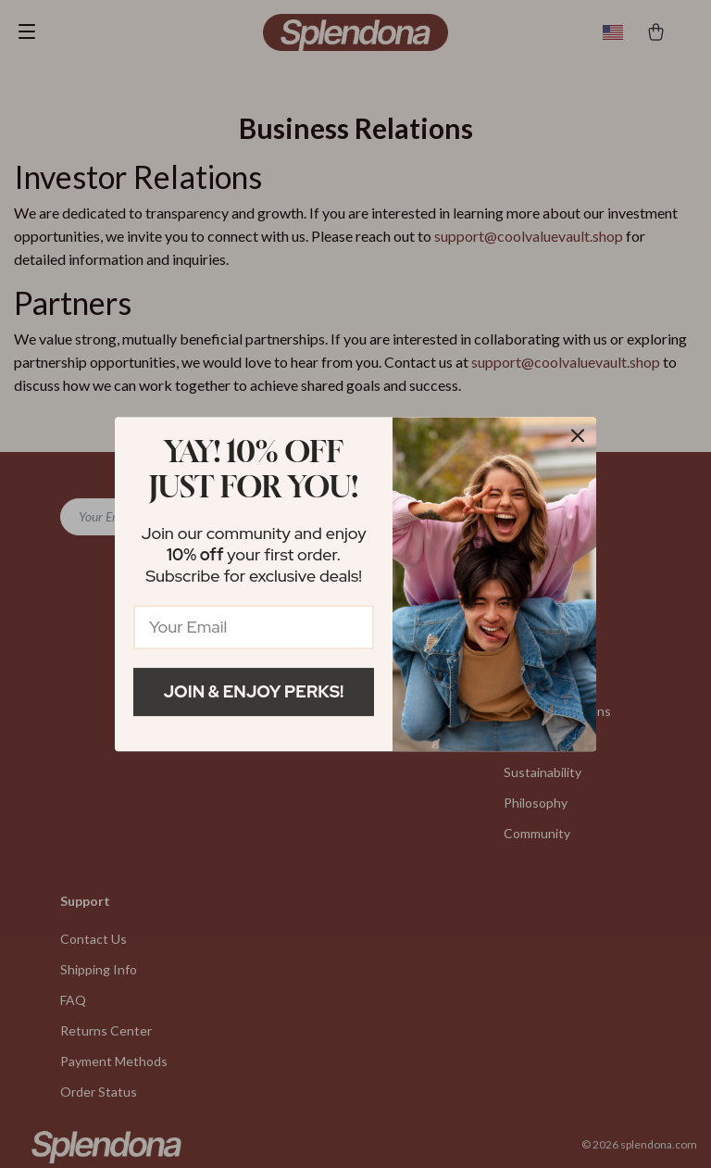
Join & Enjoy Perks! (254, 691)
